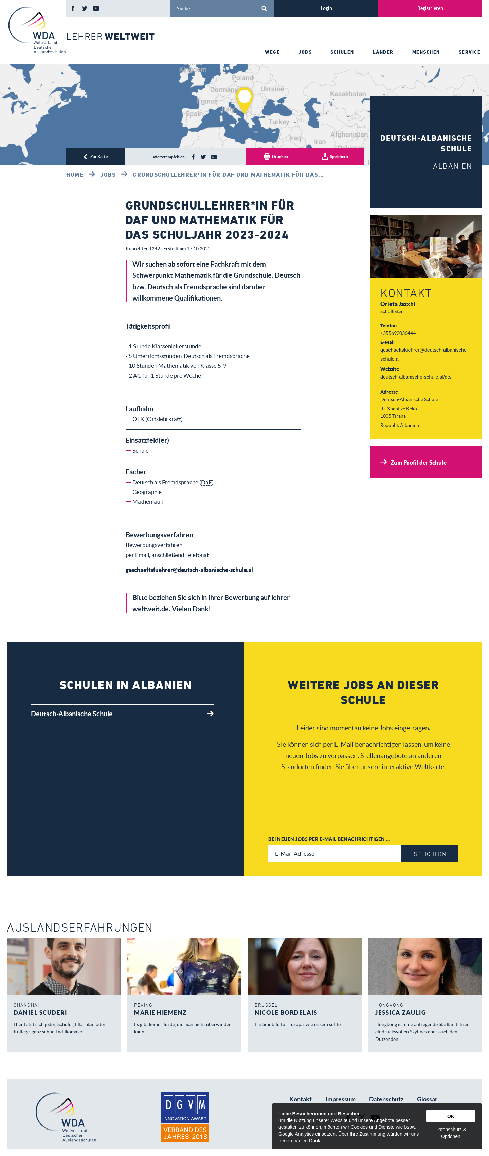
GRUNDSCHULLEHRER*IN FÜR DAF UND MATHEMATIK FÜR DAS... (228, 174)
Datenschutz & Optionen (450, 1133)
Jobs (108, 174)
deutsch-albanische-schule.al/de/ (416, 377)
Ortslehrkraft (164, 419)
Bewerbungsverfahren (154, 545)
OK (450, 1116)
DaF (206, 482)
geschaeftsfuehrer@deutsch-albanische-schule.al (189, 569)
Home (74, 174)
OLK (138, 419)
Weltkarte (429, 767)
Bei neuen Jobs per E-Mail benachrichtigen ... (329, 839)
